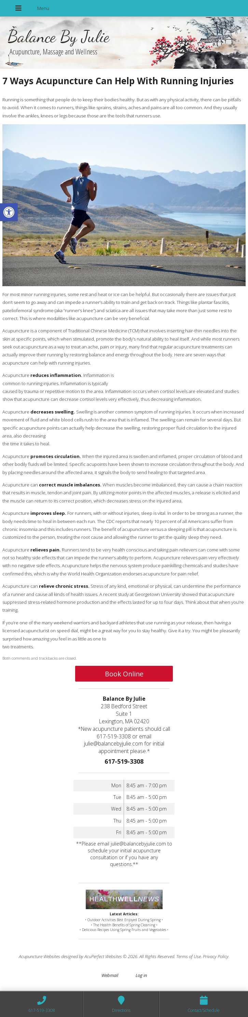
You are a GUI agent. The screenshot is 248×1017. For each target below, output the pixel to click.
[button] (9, 212)
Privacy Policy (216, 956)
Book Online (124, 673)
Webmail (109, 975)
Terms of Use (188, 956)
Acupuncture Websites (39, 956)
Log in (141, 975)
